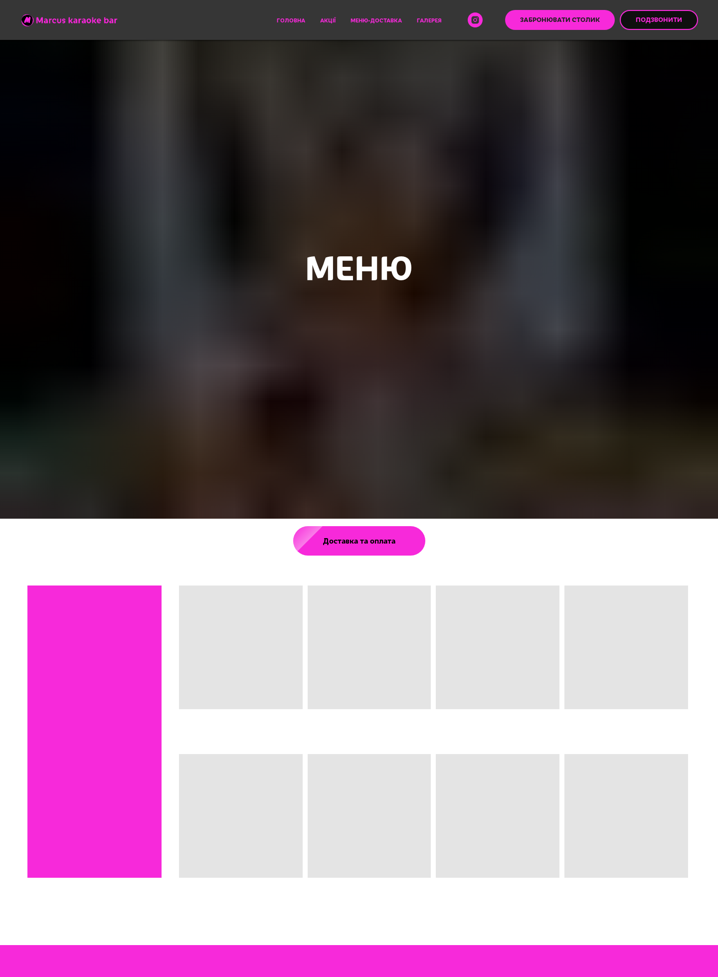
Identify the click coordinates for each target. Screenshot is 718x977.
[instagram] (475, 19)
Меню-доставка (376, 20)
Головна (291, 20)
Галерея (429, 20)
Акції (328, 20)
